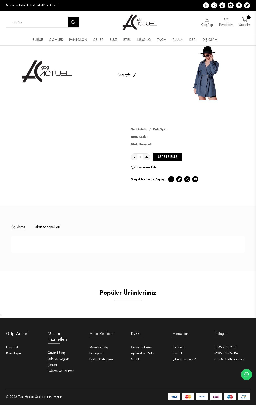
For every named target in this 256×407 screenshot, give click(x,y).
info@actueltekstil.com (229, 361)
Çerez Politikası (141, 349)
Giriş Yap (178, 349)
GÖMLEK (56, 42)
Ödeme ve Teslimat (60, 372)
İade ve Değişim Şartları (58, 363)
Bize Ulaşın (13, 355)
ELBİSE (38, 42)
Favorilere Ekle (144, 169)
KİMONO (144, 42)
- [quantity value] (134, 159)
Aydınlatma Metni (142, 355)
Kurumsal (12, 349)
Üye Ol (177, 355)
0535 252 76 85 (225, 349)
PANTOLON (78, 42)
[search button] (73, 23)
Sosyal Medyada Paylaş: (148, 181)
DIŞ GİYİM (209, 42)
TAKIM (161, 42)
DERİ (192, 42)
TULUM (177, 42)
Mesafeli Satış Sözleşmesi (98, 352)
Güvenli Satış (56, 354)
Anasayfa (124, 77)
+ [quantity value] (146, 159)
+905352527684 (226, 355)
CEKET (98, 42)
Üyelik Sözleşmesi (101, 361)
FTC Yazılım (55, 398)
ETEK (127, 42)
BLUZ (113, 42)
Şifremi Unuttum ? (184, 361)
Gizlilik (135, 361)
